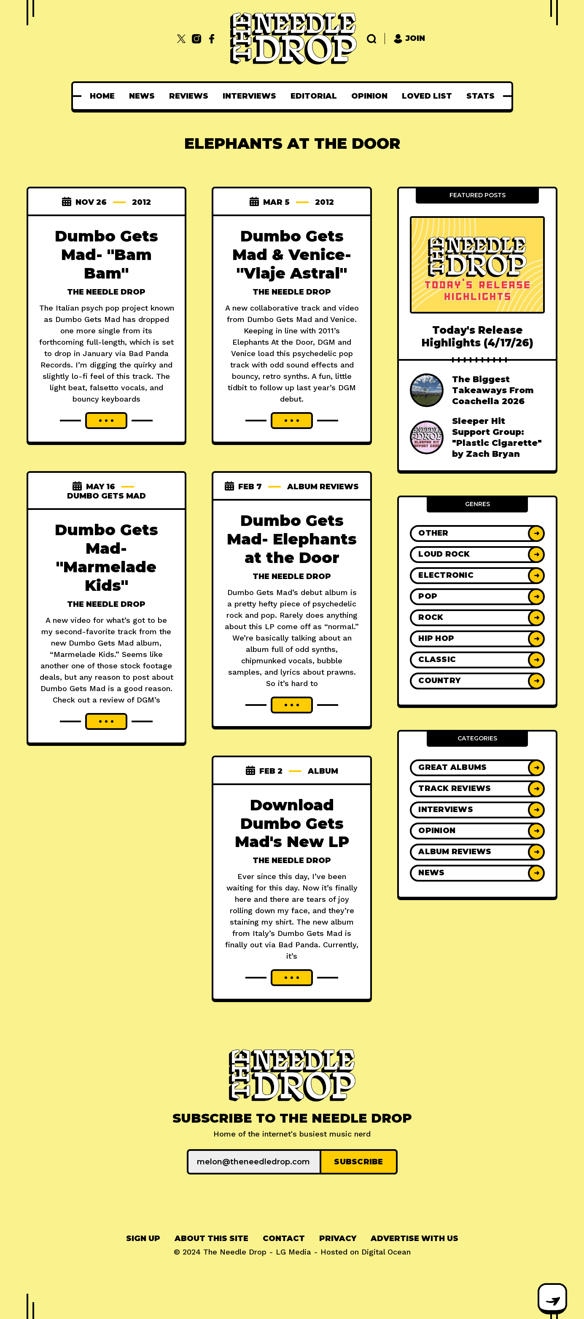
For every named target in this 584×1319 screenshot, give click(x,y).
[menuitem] (102, 96)
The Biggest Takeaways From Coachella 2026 (493, 390)
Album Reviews (323, 486)
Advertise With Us (414, 1238)
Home (102, 96)
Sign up (143, 1238)
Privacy (337, 1238)
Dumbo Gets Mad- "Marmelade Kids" (106, 557)
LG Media (293, 1251)
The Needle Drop (106, 292)
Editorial (314, 96)
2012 (141, 202)
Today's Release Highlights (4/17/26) (477, 336)
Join (409, 38)
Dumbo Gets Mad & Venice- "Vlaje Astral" (291, 254)
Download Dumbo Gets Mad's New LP (292, 823)
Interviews (249, 96)
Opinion (369, 96)
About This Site (211, 1238)
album (323, 771)
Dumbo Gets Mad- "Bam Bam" (106, 254)
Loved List (427, 96)
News (142, 96)
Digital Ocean (386, 1251)
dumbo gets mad (106, 496)
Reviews (188, 96)
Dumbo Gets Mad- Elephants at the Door (292, 539)
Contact (284, 1238)
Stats (480, 96)
